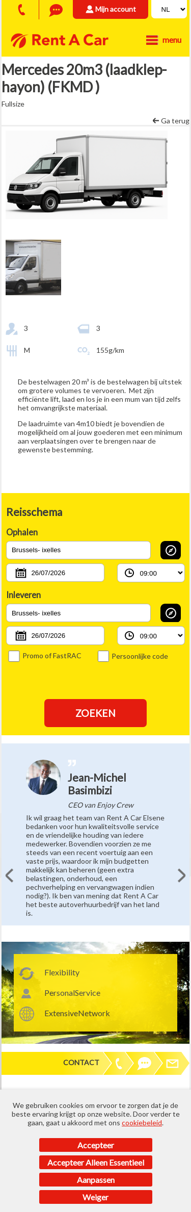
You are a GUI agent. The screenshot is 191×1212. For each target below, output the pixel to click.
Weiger (95, 1197)
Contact (81, 1062)
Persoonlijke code (133, 656)
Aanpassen (96, 1179)
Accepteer (95, 1145)
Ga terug (175, 120)
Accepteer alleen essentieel (95, 1162)
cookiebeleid (142, 1122)
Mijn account (115, 9)
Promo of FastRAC (44, 655)
